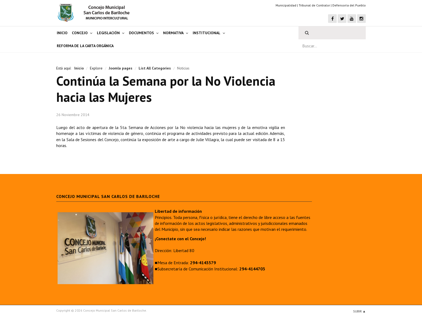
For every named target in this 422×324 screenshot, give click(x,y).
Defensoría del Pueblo (349, 5)
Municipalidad (286, 5)
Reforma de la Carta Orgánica (85, 45)
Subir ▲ (359, 311)
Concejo (80, 32)
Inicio (62, 32)
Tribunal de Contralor (314, 5)
